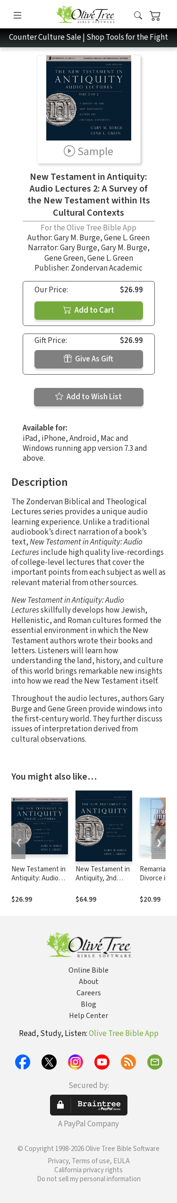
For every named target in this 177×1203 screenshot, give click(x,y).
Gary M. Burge (77, 238)
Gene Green (64, 258)
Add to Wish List (88, 397)
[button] (138, 16)
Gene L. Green (127, 238)
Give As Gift (88, 359)
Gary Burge (78, 248)
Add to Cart (88, 310)
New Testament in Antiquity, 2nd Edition (103, 878)
